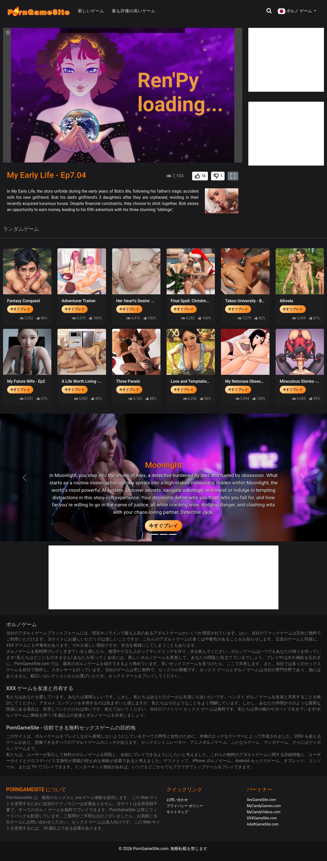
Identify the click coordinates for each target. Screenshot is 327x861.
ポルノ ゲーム (295, 11)
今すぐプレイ (20, 309)
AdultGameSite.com (263, 824)
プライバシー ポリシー (185, 806)
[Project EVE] (173, 534)
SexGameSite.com (261, 800)
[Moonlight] (154, 534)
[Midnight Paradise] (163, 534)
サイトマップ (177, 812)
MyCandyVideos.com (264, 812)
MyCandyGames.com (264, 806)
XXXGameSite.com (262, 818)
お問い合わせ (177, 800)
